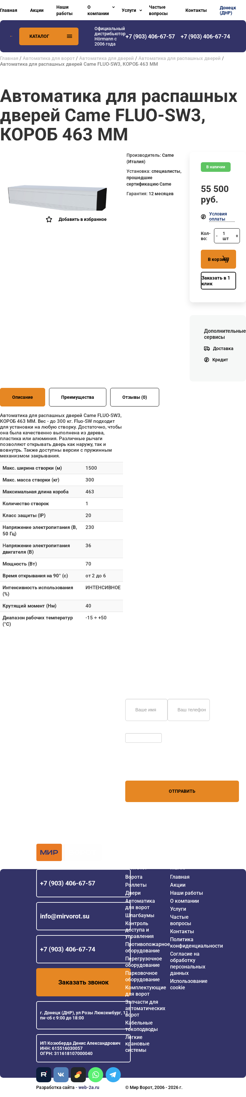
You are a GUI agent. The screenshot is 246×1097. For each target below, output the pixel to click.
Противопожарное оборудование (147, 947)
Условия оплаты (218, 216)
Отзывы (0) (134, 397)
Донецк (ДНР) (228, 10)
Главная (8, 10)
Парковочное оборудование (142, 976)
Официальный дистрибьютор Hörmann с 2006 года (110, 36)
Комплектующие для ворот (145, 990)
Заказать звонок (83, 982)
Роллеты (136, 885)
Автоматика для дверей (106, 58)
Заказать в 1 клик (215, 281)
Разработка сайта (55, 1087)
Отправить (182, 791)
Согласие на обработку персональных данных (187, 963)
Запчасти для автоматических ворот (145, 1008)
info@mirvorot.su (64, 916)
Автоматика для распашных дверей (179, 58)
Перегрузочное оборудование (143, 962)
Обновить (137, 730)
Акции (37, 10)
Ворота (134, 877)
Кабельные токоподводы (141, 1026)
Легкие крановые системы (137, 1043)
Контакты (196, 10)
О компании (98, 10)
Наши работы (64, 10)
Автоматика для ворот (49, 58)
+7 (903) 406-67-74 (67, 949)
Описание (22, 397)
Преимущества (77, 397)
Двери (133, 893)
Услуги (129, 10)
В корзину (218, 259)
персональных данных (149, 768)
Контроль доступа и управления (139, 929)
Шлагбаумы (139, 915)
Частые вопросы (158, 10)
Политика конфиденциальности (196, 942)
